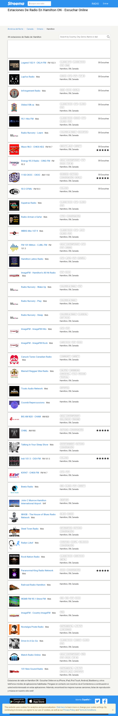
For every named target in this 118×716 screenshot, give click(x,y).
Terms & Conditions (87, 710)
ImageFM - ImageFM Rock (34, 343)
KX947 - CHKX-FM (30, 472)
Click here (60, 707)
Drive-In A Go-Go (29, 641)
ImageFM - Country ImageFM (35, 613)
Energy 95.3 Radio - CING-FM (35, 161)
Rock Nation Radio (30, 556)
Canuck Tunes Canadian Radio (36, 357)
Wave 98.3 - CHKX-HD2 (32, 147)
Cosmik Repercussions (33, 402)
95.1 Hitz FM (27, 119)
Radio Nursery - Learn (32, 133)
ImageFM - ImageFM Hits (33, 329)
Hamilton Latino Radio (32, 259)
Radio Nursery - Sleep (32, 315)
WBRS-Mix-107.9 (29, 231)
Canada (30, 29)
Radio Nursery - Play (31, 301)
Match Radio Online (31, 655)
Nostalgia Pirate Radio (32, 627)
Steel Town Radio (30, 528)
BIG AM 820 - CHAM (31, 416)
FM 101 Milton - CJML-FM (34, 245)
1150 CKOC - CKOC (30, 175)
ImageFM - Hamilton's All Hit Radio (38, 272)
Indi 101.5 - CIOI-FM (31, 458)
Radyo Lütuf (27, 542)
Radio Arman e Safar (31, 217)
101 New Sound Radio (32, 669)
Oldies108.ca (27, 104)
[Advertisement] (59, 54)
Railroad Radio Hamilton (33, 585)
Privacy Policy (69, 710)
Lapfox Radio (28, 76)
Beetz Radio (27, 486)
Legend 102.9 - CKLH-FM (33, 62)
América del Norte (15, 29)
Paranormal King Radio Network (37, 570)
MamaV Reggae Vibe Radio (34, 371)
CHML (24, 430)
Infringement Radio (30, 90)
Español (86, 700)
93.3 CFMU (27, 189)
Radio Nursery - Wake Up (33, 287)
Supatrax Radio (28, 203)
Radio (95, 3)
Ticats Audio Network (32, 388)
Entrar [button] (105, 3)
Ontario (40, 29)
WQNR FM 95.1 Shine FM (33, 599)
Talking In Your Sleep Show (34, 444)
